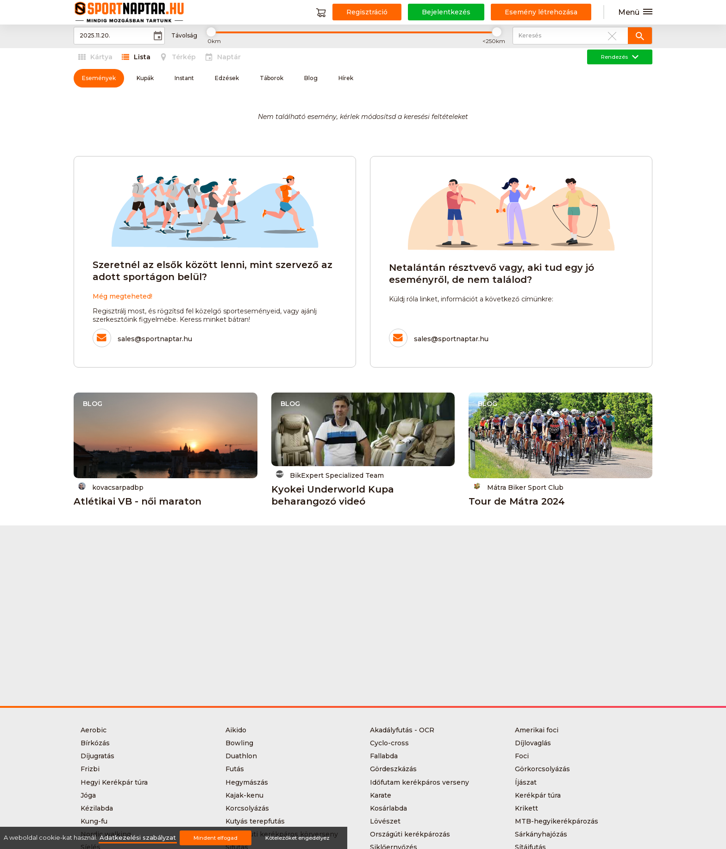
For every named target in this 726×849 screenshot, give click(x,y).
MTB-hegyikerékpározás (556, 821)
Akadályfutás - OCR (402, 730)
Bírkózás (95, 743)
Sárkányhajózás (541, 834)
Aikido (235, 730)
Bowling (239, 743)
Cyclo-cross (389, 743)
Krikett (526, 808)
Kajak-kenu (244, 795)
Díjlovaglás (533, 743)
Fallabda (384, 756)
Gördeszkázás (393, 769)
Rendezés (619, 57)
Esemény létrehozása (541, 12)
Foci (522, 756)
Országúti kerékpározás (410, 834)
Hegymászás (246, 782)
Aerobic (93, 730)
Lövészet (385, 821)
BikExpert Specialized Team (330, 474)
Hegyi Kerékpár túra (114, 782)
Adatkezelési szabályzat (138, 837)
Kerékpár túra (538, 795)
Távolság (184, 35)
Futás (234, 769)
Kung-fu (94, 821)
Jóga (88, 795)
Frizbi (90, 769)
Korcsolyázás (247, 808)
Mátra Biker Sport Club (518, 486)
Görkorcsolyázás (542, 769)
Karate (380, 795)
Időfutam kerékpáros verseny (419, 782)
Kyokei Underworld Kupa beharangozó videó (332, 495)
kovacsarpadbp (111, 486)
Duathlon (241, 756)
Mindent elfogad (216, 838)
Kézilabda (97, 808)
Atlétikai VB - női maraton (137, 501)
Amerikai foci (536, 730)
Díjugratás (97, 756)
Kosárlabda (388, 808)
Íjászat (526, 782)
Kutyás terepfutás (255, 821)
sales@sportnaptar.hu (155, 339)
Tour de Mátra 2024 (517, 501)
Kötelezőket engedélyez (297, 838)
